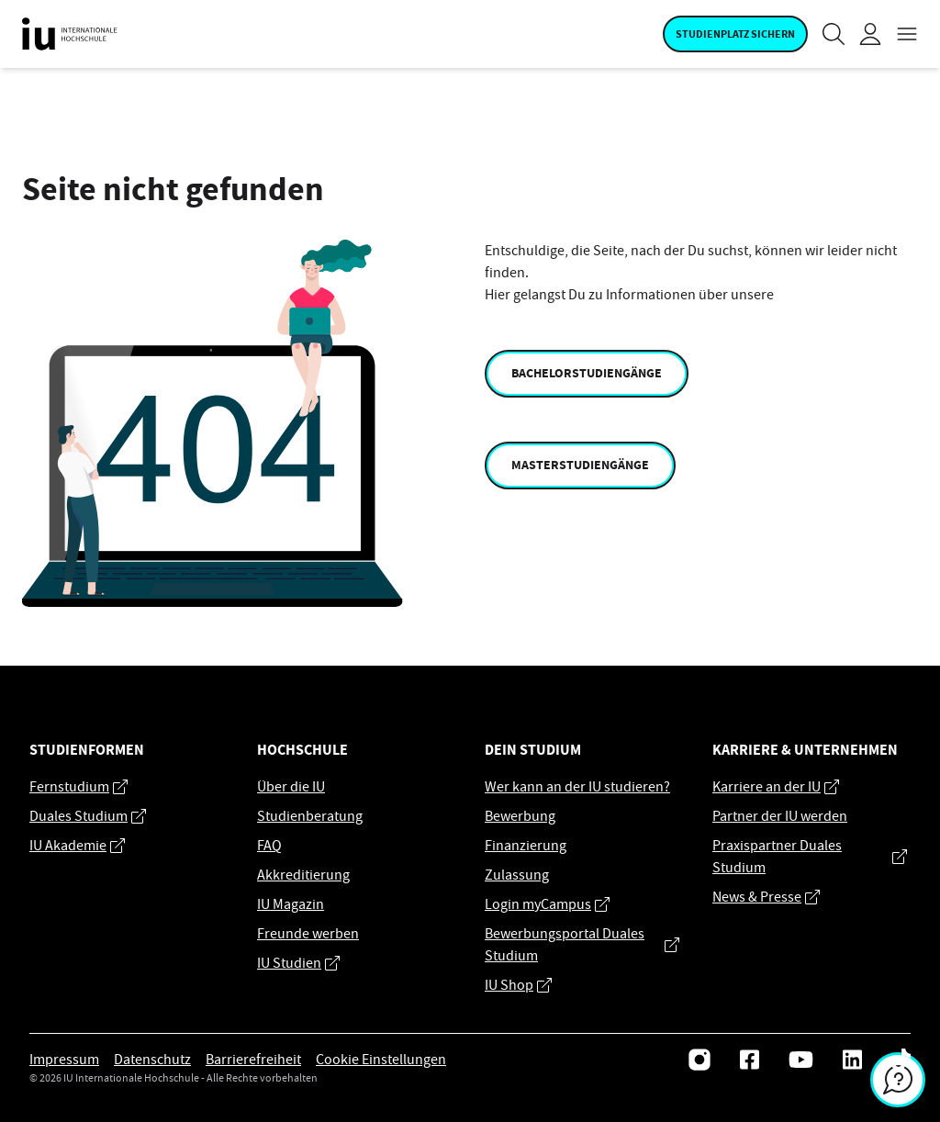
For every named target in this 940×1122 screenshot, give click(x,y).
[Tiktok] (901, 1060)
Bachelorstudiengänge (587, 373)
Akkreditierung (303, 875)
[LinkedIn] (852, 1060)
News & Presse (766, 897)
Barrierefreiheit (253, 1059)
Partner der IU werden (779, 816)
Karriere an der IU (775, 787)
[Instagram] (699, 1060)
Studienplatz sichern (735, 34)
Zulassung (517, 875)
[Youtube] (801, 1060)
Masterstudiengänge (580, 465)
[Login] (870, 34)
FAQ (269, 845)
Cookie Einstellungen (381, 1059)
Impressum (64, 1059)
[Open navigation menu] (907, 34)
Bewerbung (520, 816)
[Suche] (833, 34)
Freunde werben (308, 934)
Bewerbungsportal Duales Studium (582, 945)
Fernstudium (78, 787)
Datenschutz (152, 1059)
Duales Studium (87, 816)
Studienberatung (310, 816)
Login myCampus (547, 904)
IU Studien (298, 963)
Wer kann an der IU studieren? (577, 787)
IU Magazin (290, 904)
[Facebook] (749, 1060)
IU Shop (518, 985)
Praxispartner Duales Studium (809, 856)
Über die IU (291, 787)
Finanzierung (525, 845)
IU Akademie (77, 845)
